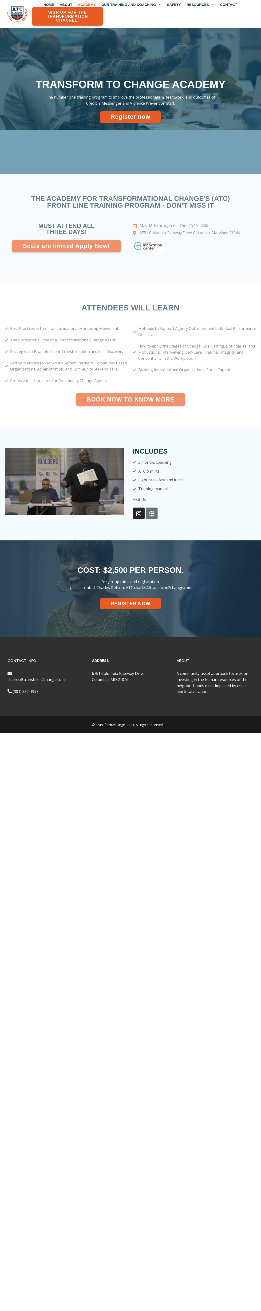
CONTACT (228, 5)
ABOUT (66, 5)
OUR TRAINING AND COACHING (131, 4)
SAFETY (174, 5)
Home (49, 5)
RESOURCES (200, 4)
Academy (87, 5)
